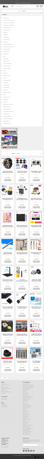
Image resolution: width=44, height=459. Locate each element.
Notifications (3, 405)
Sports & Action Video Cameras (8, 22)
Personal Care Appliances (7, 118)
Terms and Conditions (5, 386)
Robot (4, 56)
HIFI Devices (5, 34)
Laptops (24, 413)
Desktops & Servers (6, 97)
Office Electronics (6, 61)
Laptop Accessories (6, 80)
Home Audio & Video (26, 390)
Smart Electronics (6, 39)
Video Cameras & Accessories (8, 25)
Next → (40, 377)
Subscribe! (40, 445)
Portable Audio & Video (7, 27)
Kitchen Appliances (6, 113)
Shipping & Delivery (4, 391)
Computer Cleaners (6, 68)
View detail (8, 177)
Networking (25, 419)
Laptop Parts (5, 82)
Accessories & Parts (6, 49)
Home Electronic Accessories (8, 46)
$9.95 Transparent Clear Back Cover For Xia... (26, 1)
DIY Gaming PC (6, 99)
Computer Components (7, 63)
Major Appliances (6, 121)
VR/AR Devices (25, 402)
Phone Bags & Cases (7, 109)
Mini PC (4, 94)
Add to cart (7, 180)
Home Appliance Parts (7, 123)
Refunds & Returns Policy (5, 389)
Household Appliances (7, 116)
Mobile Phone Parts (6, 106)
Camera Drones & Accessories (8, 20)
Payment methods (4, 388)
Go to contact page (4, 447)
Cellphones (5, 101)
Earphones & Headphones (7, 44)
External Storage (6, 85)
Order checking (22, 3)
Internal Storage (6, 87)
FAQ (2, 387)
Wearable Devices (6, 51)
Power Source (5, 58)
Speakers (5, 32)
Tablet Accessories (6, 75)
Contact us (17, 3)
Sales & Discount (4, 406)
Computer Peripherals (27, 407)
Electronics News (4, 407)
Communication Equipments (8, 111)
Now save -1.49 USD (14, 1)
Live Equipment (6, 37)
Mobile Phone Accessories (8, 104)
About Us (3, 390)
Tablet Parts (5, 73)
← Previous (4, 377)
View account (28, 3)
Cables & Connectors (7, 92)
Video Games (25, 396)
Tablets (4, 70)
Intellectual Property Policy (6, 392)
